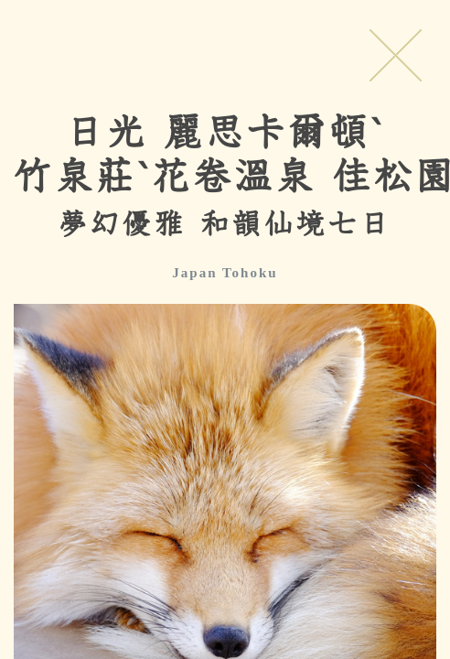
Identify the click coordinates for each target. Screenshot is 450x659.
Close (395, 55)
